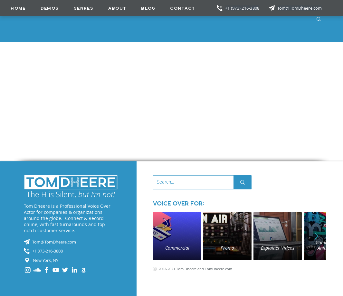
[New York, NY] (71, 260)
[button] (83, 8)
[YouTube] (56, 270)
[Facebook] (46, 270)
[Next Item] (316, 236)
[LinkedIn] (74, 270)
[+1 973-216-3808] (71, 250)
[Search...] (188, 182)
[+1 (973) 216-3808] (243, 8)
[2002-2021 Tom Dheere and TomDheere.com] (200, 269)
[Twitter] (65, 270)
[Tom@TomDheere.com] (300, 8)
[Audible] (84, 270)
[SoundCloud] (37, 270)
